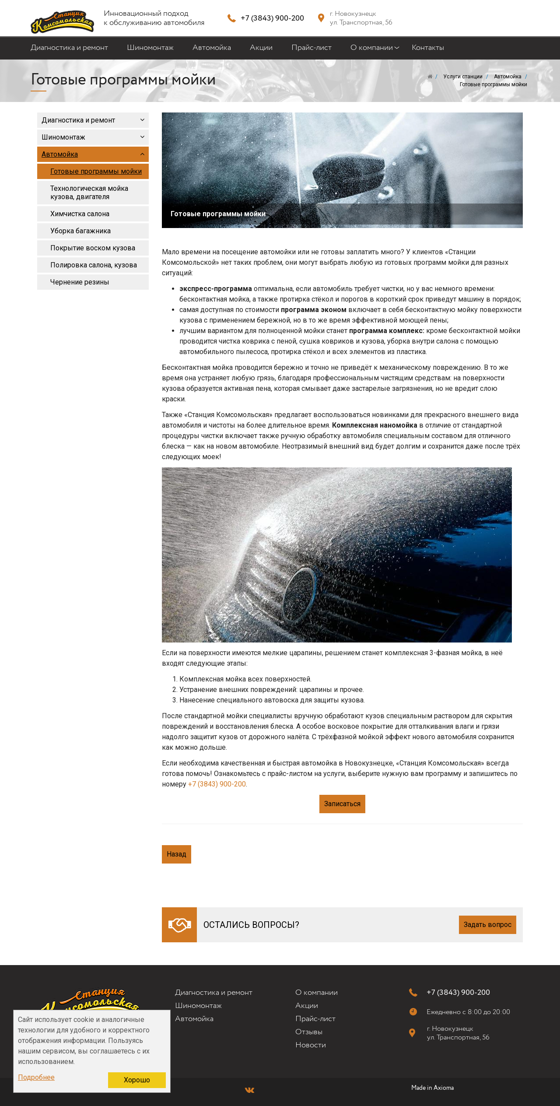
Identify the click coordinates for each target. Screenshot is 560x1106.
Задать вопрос (487, 924)
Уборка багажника (80, 231)
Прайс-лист (311, 47)
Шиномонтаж (150, 47)
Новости (310, 1045)
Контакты (428, 47)
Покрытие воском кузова (92, 248)
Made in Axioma (432, 1088)
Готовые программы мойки (96, 171)
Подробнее (36, 1077)
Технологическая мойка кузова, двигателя (89, 192)
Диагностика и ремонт (69, 47)
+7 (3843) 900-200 (272, 18)
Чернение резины (79, 282)
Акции (261, 47)
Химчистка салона (79, 214)
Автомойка (211, 47)
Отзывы (308, 1031)
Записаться (342, 804)
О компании (371, 50)
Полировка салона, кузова (93, 265)
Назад (176, 854)
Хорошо (137, 1080)
